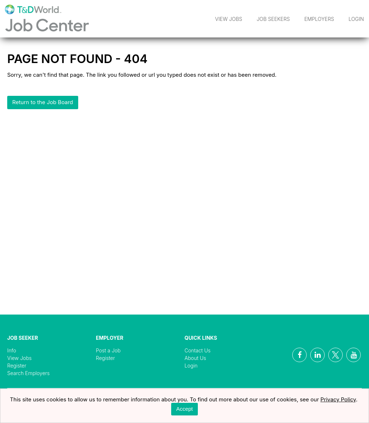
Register (16, 365)
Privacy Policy (338, 399)
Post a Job (108, 350)
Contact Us (197, 350)
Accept (184, 409)
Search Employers (28, 373)
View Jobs (228, 19)
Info (11, 350)
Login (356, 19)
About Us (195, 358)
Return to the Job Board (42, 102)
